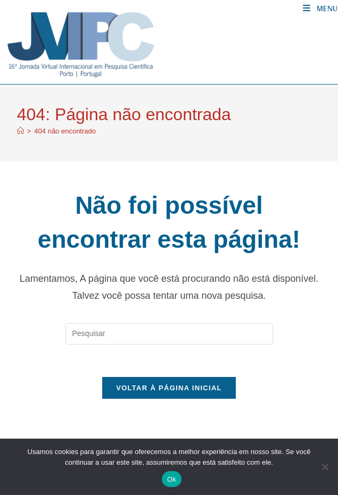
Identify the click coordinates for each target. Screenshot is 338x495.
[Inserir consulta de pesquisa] (169, 334)
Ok (171, 479)
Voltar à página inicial (169, 388)
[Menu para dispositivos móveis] (320, 8)
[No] (324, 467)
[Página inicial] (20, 131)
